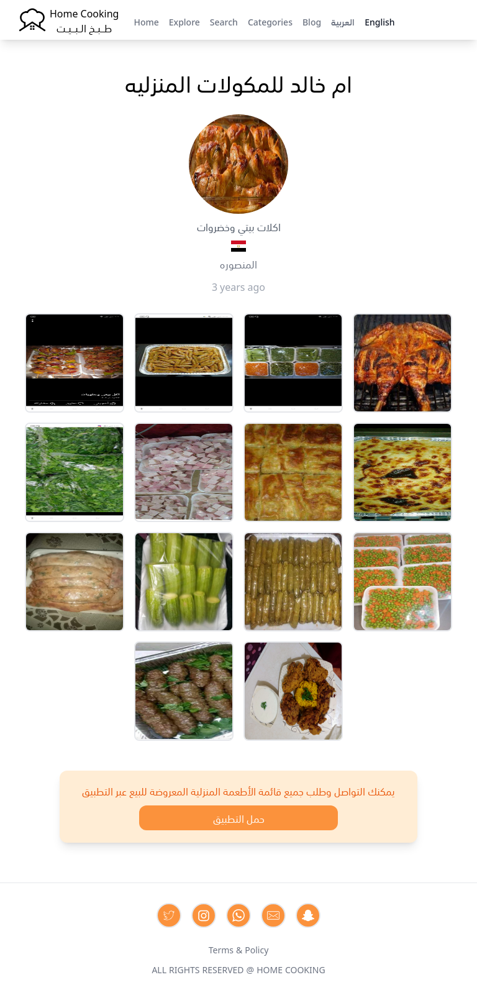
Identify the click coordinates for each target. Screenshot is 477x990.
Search (224, 21)
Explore (184, 21)
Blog (311, 21)
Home (146, 21)
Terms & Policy (239, 949)
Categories (270, 21)
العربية (343, 21)
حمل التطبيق (239, 818)
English (379, 21)
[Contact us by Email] (273, 915)
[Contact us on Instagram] (203, 915)
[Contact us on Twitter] (169, 915)
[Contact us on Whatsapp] (238, 915)
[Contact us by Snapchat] (308, 915)
